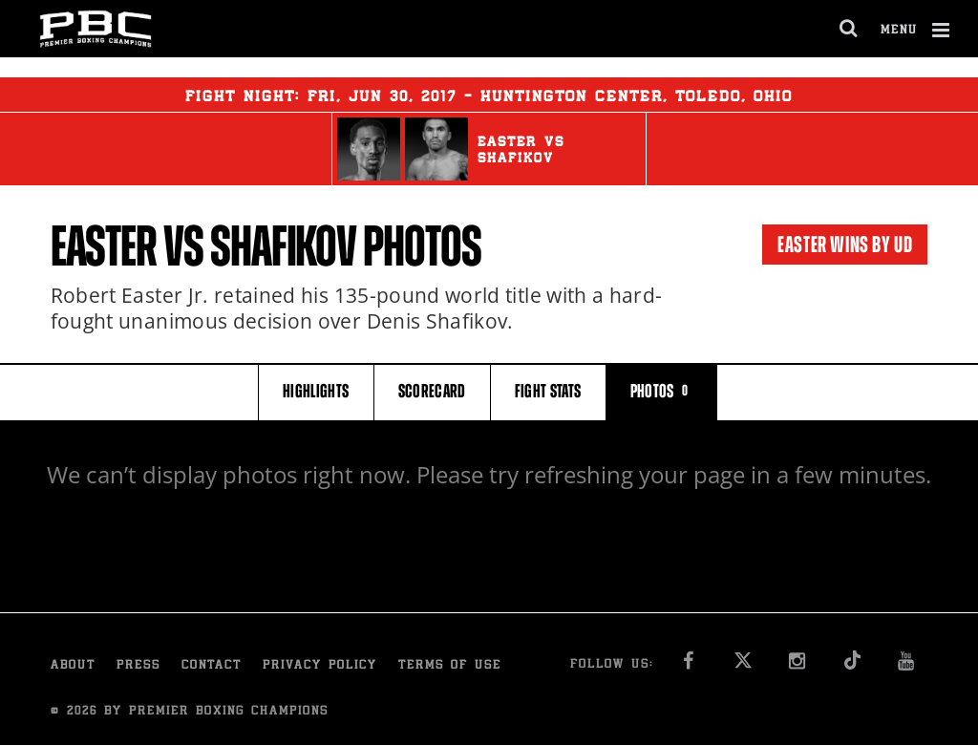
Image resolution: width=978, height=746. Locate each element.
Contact (211, 666)
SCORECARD (432, 391)
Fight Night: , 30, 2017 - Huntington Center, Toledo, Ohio (489, 94)
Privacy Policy (320, 666)
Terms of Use (449, 666)
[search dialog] (850, 28)
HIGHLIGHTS (316, 391)
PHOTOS (661, 391)
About (73, 666)
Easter (104, 246)
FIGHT (548, 391)
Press (138, 666)
